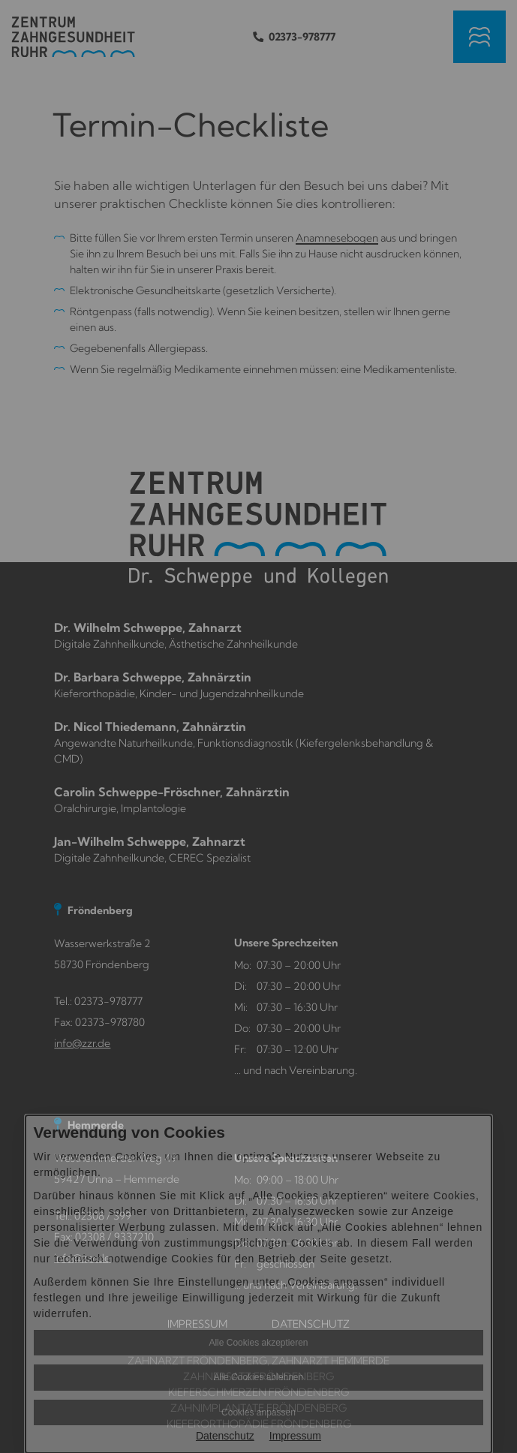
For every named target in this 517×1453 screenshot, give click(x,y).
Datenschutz (225, 1436)
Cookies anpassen (258, 1412)
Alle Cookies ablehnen (258, 1377)
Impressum (295, 1436)
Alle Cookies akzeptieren (258, 1342)
